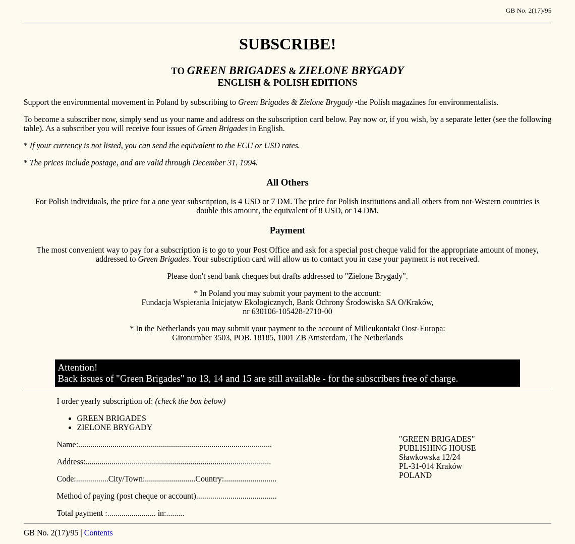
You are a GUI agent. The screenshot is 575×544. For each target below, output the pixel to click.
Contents (98, 532)
